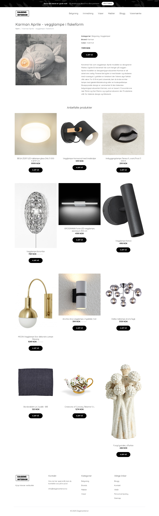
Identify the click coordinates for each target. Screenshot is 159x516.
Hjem (17, 30)
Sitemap (117, 499)
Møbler (111, 14)
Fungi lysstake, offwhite (123, 446)
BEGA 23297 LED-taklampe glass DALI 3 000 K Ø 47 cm (35, 161)
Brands (84, 486)
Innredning (88, 14)
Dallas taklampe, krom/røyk (123, 320)
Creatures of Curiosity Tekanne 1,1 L (79, 408)
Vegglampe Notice (123, 242)
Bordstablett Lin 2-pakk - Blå (36, 408)
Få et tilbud (107, 3)
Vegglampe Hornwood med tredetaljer (79, 160)
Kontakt (117, 486)
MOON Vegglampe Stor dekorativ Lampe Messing (35, 339)
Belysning (73, 14)
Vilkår (116, 491)
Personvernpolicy (121, 495)
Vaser (100, 14)
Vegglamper (105, 37)
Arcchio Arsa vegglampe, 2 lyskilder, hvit (79, 320)
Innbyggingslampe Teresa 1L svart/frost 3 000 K (123, 161)
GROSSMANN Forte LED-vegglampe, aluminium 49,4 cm (79, 231)
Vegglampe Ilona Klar (36, 252)
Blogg (122, 14)
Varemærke (135, 14)
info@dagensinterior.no (57, 490)
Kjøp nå (89, 56)
